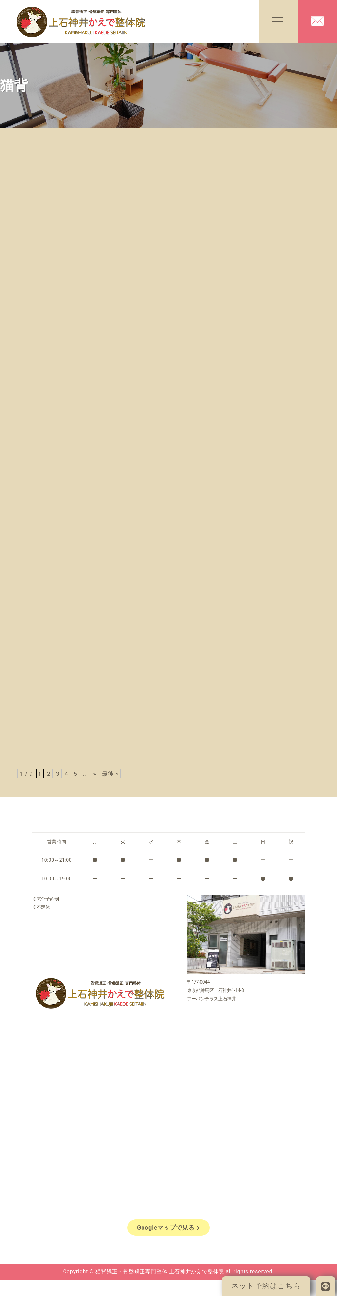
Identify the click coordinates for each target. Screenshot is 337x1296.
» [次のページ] (94, 773)
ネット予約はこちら (266, 1286)
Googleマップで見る (168, 1227)
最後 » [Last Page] (110, 773)
